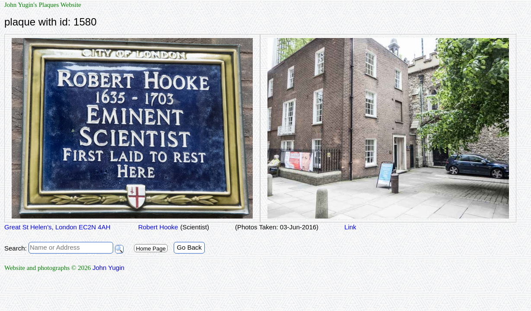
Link (350, 227)
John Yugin (108, 267)
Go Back (189, 247)
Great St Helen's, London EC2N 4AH (57, 227)
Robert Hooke (157, 227)
